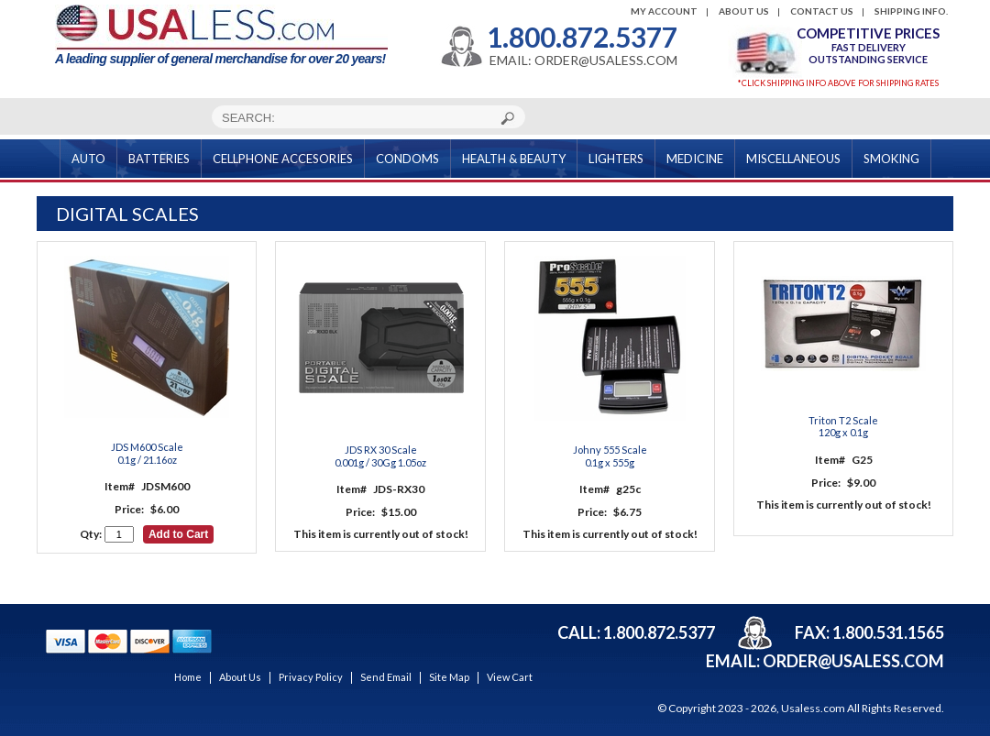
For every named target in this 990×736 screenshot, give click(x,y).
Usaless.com (813, 708)
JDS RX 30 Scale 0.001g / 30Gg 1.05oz (380, 455)
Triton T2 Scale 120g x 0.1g (843, 426)
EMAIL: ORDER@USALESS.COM (583, 60)
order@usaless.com (853, 661)
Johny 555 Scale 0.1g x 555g (610, 455)
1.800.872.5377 (582, 36)
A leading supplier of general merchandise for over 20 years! (221, 35)
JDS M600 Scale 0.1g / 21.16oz (147, 453)
